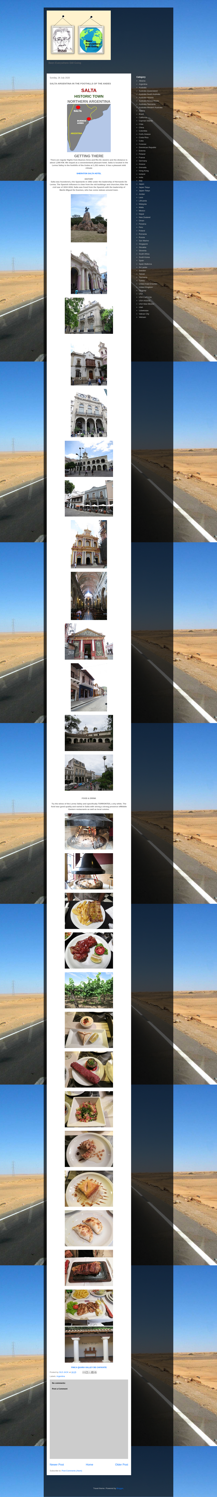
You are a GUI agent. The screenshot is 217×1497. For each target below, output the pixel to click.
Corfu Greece (145, 134)
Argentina (61, 1376)
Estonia (142, 151)
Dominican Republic (147, 147)
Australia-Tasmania (147, 104)
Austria (142, 111)
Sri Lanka (143, 267)
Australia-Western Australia (150, 107)
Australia (142, 87)
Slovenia (142, 250)
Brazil (141, 114)
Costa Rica (143, 137)
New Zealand (144, 217)
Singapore (143, 244)
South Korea (144, 257)
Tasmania (143, 277)
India (141, 177)
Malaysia (142, 204)
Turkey (142, 280)
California (143, 117)
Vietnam (142, 317)
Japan (141, 184)
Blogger (120, 1488)
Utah (141, 307)
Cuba (141, 141)
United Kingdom (146, 287)
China (141, 127)
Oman (141, 220)
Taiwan (142, 274)
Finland (142, 154)
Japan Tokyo (144, 187)
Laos (141, 197)
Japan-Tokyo (144, 190)
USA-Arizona (144, 300)
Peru (141, 227)
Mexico (142, 211)
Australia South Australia (149, 94)
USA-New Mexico (146, 304)
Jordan (142, 194)
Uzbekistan (143, 310)
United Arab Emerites (148, 284)
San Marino (144, 241)
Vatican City (144, 314)
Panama (142, 224)
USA (141, 294)
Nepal (141, 214)
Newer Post (57, 1464)
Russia (142, 237)
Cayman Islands (146, 121)
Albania (142, 81)
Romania (143, 234)
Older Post (121, 1464)
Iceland (142, 174)
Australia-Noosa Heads (149, 101)
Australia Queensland (148, 91)
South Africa (144, 254)
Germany (143, 161)
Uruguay (142, 290)
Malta (141, 207)
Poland (142, 231)
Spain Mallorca (145, 264)
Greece (142, 164)
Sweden (142, 270)
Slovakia (142, 247)
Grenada (142, 167)
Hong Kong (144, 171)
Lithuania (143, 201)
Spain (141, 260)
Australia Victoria (146, 97)
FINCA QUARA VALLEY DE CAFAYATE (89, 1367)
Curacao (142, 144)
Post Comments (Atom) (72, 1471)
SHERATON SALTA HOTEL (89, 173)
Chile (141, 124)
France (142, 157)
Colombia (143, 131)
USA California (145, 297)
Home (89, 1464)
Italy (140, 181)
